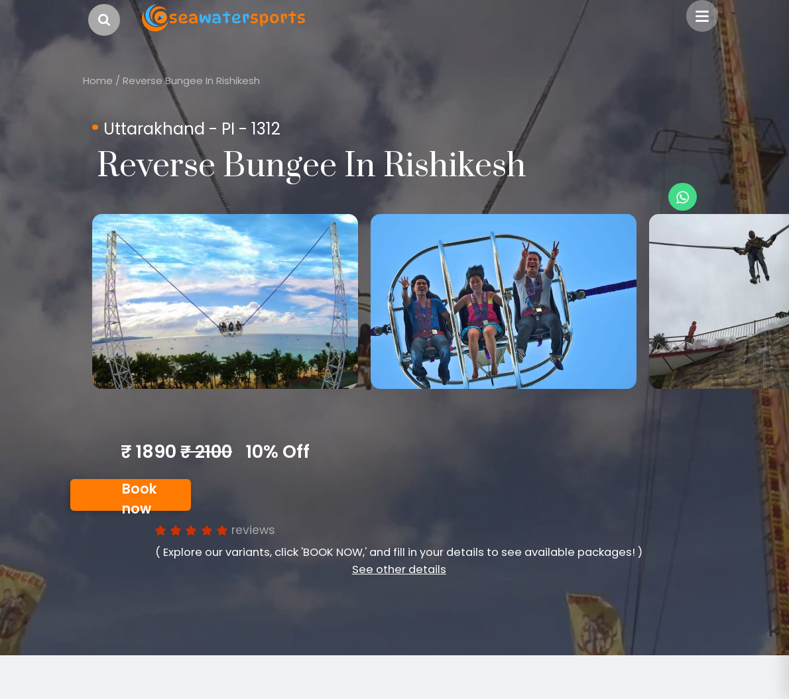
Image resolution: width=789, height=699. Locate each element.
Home (98, 80)
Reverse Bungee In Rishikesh (191, 80)
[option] (225, 301)
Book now (139, 495)
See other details (399, 569)
